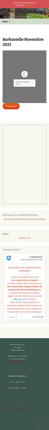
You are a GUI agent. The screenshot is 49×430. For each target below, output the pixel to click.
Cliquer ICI (29, 5)
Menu (5, 21)
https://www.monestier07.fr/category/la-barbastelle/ (24, 219)
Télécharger (11, 106)
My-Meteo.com (24, 238)
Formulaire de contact (17, 361)
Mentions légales (17, 408)
